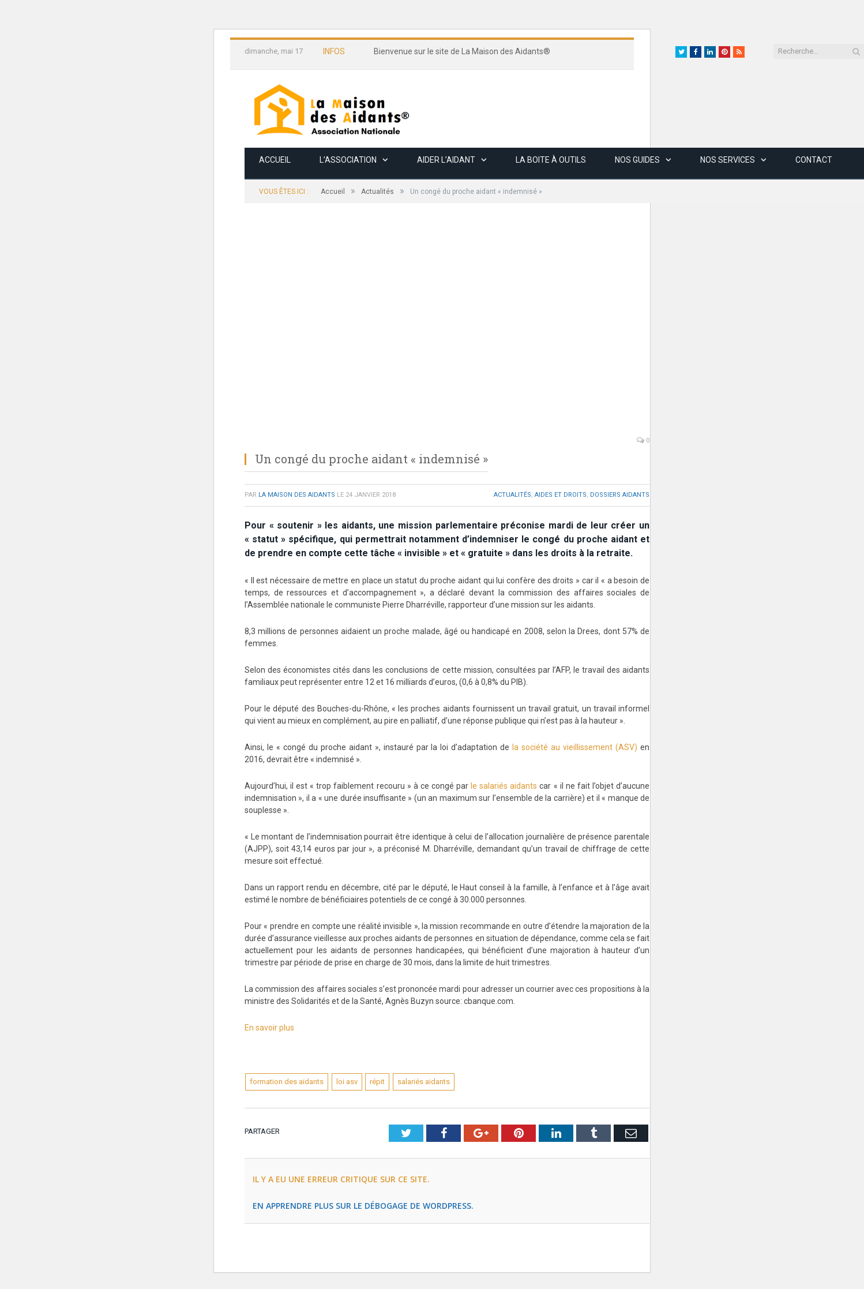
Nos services (727, 159)
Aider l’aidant (446, 159)
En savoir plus (270, 1027)
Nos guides (637, 159)
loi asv (347, 1081)
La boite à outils (551, 159)
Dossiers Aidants (619, 495)
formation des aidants (287, 1081)
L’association (348, 159)
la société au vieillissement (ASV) (574, 747)
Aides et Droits (561, 495)
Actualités (512, 495)
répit (377, 1081)
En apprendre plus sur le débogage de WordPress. (363, 1205)
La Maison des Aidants (296, 495)
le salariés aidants (504, 785)
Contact (813, 159)
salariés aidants (423, 1081)
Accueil (275, 159)
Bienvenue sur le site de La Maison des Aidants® (462, 51)
